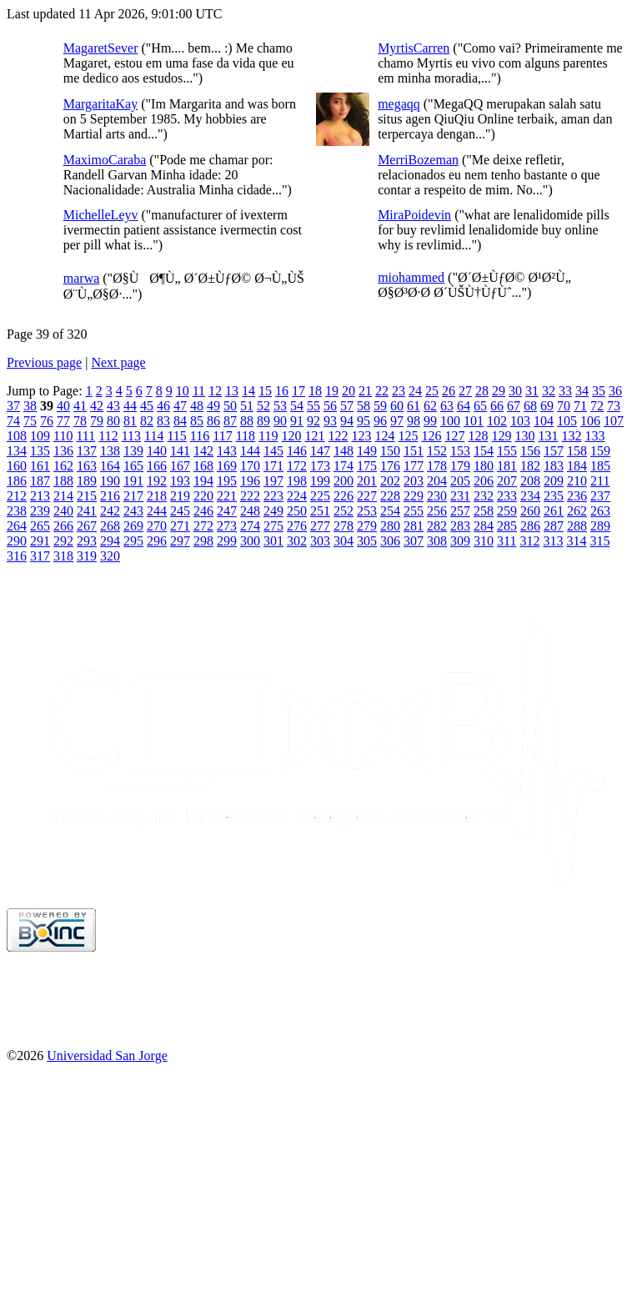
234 (530, 496)
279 (367, 526)
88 (246, 421)
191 (133, 481)
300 (250, 541)
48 (196, 406)
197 (273, 481)
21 (365, 391)
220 (203, 496)
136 (63, 451)
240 (63, 511)
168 (203, 466)
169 (227, 466)
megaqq (399, 104)
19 (332, 391)
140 (157, 451)
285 (507, 526)
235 (554, 496)
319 (87, 556)
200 (344, 481)
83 (163, 421)
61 (413, 406)
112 (108, 436)
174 (344, 466)
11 (199, 391)
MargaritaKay (100, 104)
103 (520, 421)
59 (380, 406)
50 (230, 406)
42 (96, 406)
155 (507, 451)
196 (250, 481)
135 (40, 451)
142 (203, 451)
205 (460, 481)
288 (577, 526)
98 (413, 421)
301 (273, 541)
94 (347, 421)
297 (180, 541)
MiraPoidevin (414, 215)
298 (203, 541)
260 (530, 511)
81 (130, 421)
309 (460, 541)
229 (414, 496)
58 (363, 406)
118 (245, 436)
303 (320, 541)
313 (553, 541)
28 (482, 391)
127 (454, 436)
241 (87, 511)
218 (157, 496)
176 (390, 466)
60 (397, 406)
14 (248, 391)
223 (273, 496)
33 (565, 391)
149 (367, 451)
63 (447, 406)
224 (297, 496)
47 (180, 406)
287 (554, 526)
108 (17, 436)
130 (524, 436)
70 (563, 406)
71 (580, 406)
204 (437, 481)
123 (361, 436)
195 (227, 481)
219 (180, 496)
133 (594, 436)
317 (40, 556)
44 (130, 406)
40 (63, 406)
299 (227, 541)
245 (180, 511)
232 (484, 496)
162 (63, 466)
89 (263, 421)
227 (367, 496)
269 (133, 526)
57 (347, 406)
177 (414, 466)
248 (250, 511)
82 (146, 421)
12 (215, 391)
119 (268, 436)
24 (415, 391)
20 (348, 391)
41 (80, 406)
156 (530, 451)
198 (297, 481)
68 (530, 406)
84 (180, 421)
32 (548, 391)
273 (227, 526)
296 (157, 541)
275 (273, 526)
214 (63, 496)
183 (554, 466)
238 (17, 511)
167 (180, 466)
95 (363, 421)
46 (163, 406)
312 (529, 541)
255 (414, 511)
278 (344, 526)
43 (113, 406)
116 (199, 436)
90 (280, 421)
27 (465, 391)
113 (131, 436)
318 (63, 556)
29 (498, 391)
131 (548, 436)
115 (176, 436)
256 (437, 511)
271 (180, 526)
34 (582, 391)
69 (547, 406)
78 (80, 421)
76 (46, 421)
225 (320, 496)
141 (180, 451)
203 (414, 481)
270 (157, 526)
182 (530, 466)
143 (227, 451)
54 (296, 406)
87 (230, 421)
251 (320, 511)
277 (320, 526)
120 (291, 436)
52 (263, 406)
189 (87, 481)
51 (246, 406)
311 (506, 541)
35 (598, 391)
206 (484, 481)
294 (110, 541)
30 (515, 391)
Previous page (44, 362)
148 (344, 451)
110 (63, 436)
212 (17, 496)
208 (530, 481)
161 (40, 466)
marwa (81, 278)
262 (577, 511)
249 (273, 511)
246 (203, 511)
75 (30, 421)
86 (213, 421)
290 (17, 541)
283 (460, 526)
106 (590, 421)
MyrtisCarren (413, 48)
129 (501, 436)
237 (600, 496)
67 (513, 406)
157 (554, 451)
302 (297, 541)
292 (63, 541)
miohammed (411, 277)
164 (110, 466)
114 (153, 436)
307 (414, 541)
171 (273, 466)
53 (280, 406)
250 (297, 511)
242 (110, 511)
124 (384, 436)
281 (414, 526)
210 (577, 481)
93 (330, 421)
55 (313, 406)
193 (180, 481)
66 (497, 406)
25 (432, 391)
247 (227, 511)
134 (17, 451)
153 (460, 451)
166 (157, 466)
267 (87, 526)
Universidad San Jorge (107, 1055)
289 (600, 526)
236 (577, 496)
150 (390, 451)
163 (87, 466)
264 (17, 526)
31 (532, 391)
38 (30, 406)
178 (437, 466)
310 (484, 541)
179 (460, 466)
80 (113, 421)
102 (497, 421)
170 (250, 466)
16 (281, 391)
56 (330, 406)
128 (478, 436)
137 (87, 451)
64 (463, 406)
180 (484, 466)
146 (297, 451)
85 (196, 421)
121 (314, 436)
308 (437, 541)
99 (430, 421)
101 (474, 421)
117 (222, 436)
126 (431, 436)
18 (315, 391)
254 (390, 511)
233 (507, 496)
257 (460, 511)
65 (480, 406)
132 (571, 436)
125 (408, 436)
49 (213, 406)
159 (600, 451)
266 (63, 526)
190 (110, 481)
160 (17, 466)
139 (133, 451)
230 (437, 496)
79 (96, 421)
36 (615, 391)
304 (344, 541)
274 (250, 526)
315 (599, 541)
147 (320, 451)
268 (110, 526)
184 (577, 466)
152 (437, 451)
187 (40, 481)
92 (313, 421)
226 (344, 496)
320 (110, 556)
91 (296, 421)
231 (460, 496)
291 (40, 541)
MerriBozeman (418, 160)
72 (597, 406)
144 (250, 451)
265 (40, 526)
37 (13, 406)
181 (507, 466)
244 (157, 511)
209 (554, 481)
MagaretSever (100, 48)
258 (484, 511)
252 (344, 511)
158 (577, 451)
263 (600, 511)
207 (507, 481)
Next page (118, 362)
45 (146, 406)
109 (40, 436)
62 (430, 406)
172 (297, 466)
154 (484, 451)
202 (390, 481)
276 (297, 526)
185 (600, 466)
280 (390, 526)
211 (599, 481)
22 (382, 391)
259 (507, 511)
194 (203, 481)
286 (530, 526)
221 (227, 496)
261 (554, 511)
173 (320, 466)
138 (110, 451)
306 (390, 541)
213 (40, 496)
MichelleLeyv (100, 215)
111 (85, 436)
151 (414, 451)
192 (157, 481)
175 (367, 466)
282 (437, 526)
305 (367, 541)
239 (40, 511)
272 (203, 526)
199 (320, 481)
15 (265, 391)
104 (544, 421)
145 (273, 451)
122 (338, 436)
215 (87, 496)
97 (397, 421)
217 (133, 496)
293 (87, 541)
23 (398, 391)
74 (13, 421)
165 (133, 466)
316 (17, 556)
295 (133, 541)
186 (17, 481)
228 (390, 496)
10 (182, 391)
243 (133, 511)
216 (110, 496)
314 (576, 541)
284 (484, 526)
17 (298, 391)
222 (250, 496)
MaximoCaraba (105, 160)
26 (448, 391)
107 (614, 421)
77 (63, 421)
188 (63, 481)
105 (567, 421)
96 (380, 421)
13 (231, 391)
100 (450, 421)
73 (613, 406)
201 (367, 481)
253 (367, 511)
